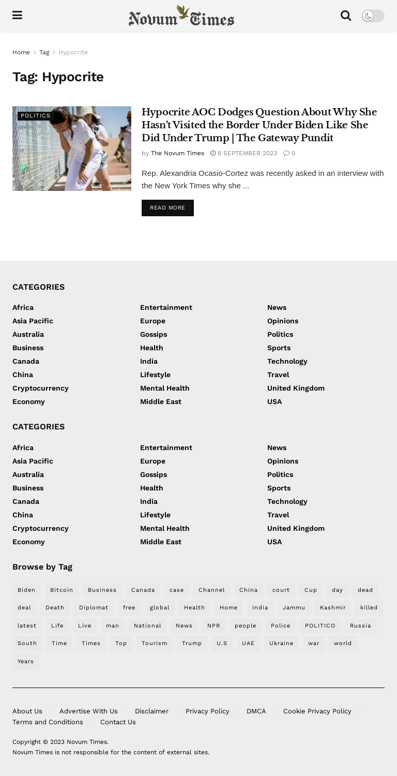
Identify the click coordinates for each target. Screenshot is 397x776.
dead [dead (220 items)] (365, 590)
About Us (27, 711)
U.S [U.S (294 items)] (222, 643)
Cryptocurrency (40, 388)
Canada (25, 361)
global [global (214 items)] (160, 607)
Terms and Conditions (47, 722)
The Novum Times (177, 153)
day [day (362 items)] (337, 590)
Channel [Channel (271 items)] (211, 590)
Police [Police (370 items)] (281, 625)
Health (151, 348)
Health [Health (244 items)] (194, 607)
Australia (28, 334)
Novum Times (87, 741)
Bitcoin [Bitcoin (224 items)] (61, 590)
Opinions (282, 321)
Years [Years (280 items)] (26, 661)
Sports (279, 348)
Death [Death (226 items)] (55, 607)
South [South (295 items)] (27, 643)
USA (274, 401)
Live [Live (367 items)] (84, 625)
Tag (44, 52)
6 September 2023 (243, 153)
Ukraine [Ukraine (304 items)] (281, 643)
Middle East (160, 401)
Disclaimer (152, 711)
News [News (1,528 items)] (184, 625)
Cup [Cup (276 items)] (310, 590)
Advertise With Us (88, 711)
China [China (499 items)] (248, 590)
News (276, 307)
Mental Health (165, 388)
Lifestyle (155, 374)
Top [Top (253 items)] (121, 643)
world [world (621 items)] (343, 643)
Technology (287, 361)
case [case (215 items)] (177, 590)
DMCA (256, 711)
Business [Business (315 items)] (102, 590)
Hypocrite (73, 52)
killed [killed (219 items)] (369, 607)
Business (27, 348)
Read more (168, 207)
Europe (152, 321)
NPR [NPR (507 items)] (213, 625)
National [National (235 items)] (147, 625)
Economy (28, 401)
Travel (278, 374)
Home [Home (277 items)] (229, 607)
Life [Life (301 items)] (57, 625)
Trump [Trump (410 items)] (192, 643)
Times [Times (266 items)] (91, 643)
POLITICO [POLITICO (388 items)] (320, 625)
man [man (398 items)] (112, 625)
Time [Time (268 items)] (59, 643)
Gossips (153, 334)
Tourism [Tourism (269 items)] (154, 643)
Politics (36, 115)
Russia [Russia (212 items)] (360, 625)
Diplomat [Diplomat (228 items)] (94, 607)
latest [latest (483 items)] (27, 625)
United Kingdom (296, 388)
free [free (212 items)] (129, 607)
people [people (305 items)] (245, 625)
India (149, 361)
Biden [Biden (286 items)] (27, 590)
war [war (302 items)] (313, 643)
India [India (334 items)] (260, 607)
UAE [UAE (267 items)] (248, 643)
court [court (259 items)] (281, 590)
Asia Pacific (32, 321)
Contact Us (118, 722)
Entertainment (166, 307)
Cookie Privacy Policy (317, 711)
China (22, 374)
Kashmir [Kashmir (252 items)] (333, 607)
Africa (23, 307)
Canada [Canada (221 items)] (143, 590)
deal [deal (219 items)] (24, 607)
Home (21, 52)
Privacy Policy (208, 711)
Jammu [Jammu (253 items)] (294, 607)
